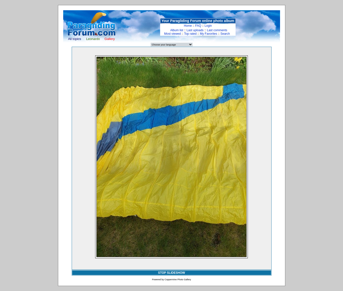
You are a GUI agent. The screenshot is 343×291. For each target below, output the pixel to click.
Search (225, 33)
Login (208, 25)
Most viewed (172, 33)
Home (188, 25)
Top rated (190, 33)
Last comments (217, 30)
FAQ (198, 25)
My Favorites (208, 33)
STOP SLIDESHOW (171, 273)
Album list (176, 30)
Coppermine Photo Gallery (177, 279)
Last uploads (195, 30)
